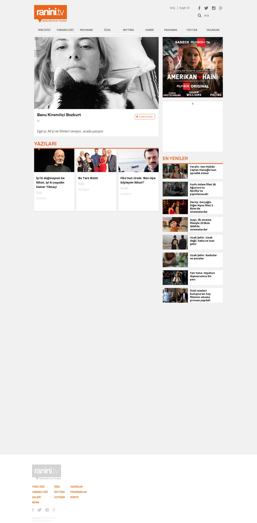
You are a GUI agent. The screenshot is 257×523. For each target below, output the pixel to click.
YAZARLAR (212, 30)
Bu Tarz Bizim (88, 178)
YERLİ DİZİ (44, 30)
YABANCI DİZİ (65, 30)
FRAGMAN (170, 30)
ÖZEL (107, 30)
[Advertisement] (193, 130)
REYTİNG (128, 30)
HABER (149, 30)
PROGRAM (86, 30)
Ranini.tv (50, 14)
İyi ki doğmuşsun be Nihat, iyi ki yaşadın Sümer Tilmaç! (50, 182)
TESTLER (191, 30)
